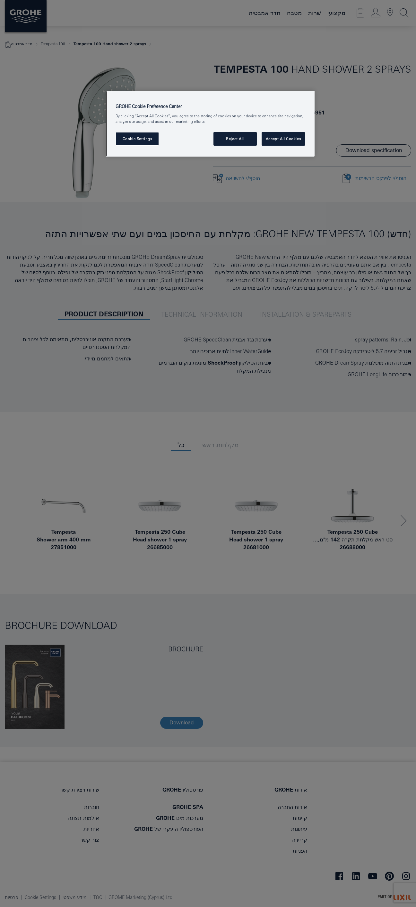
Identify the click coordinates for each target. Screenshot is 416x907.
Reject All (235, 139)
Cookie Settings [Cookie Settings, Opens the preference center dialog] (137, 139)
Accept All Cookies (283, 139)
